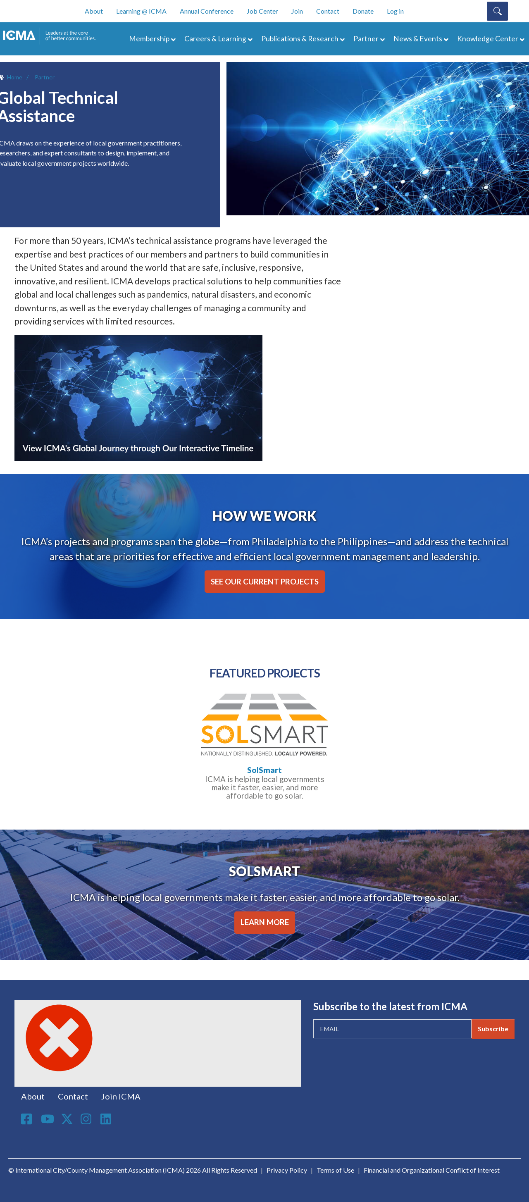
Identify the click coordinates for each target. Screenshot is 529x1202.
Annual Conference (207, 11)
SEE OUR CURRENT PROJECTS (265, 581)
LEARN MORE (265, 922)
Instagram (87, 1119)
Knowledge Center (487, 38)
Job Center (262, 11)
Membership (149, 38)
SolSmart (264, 770)
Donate (363, 11)
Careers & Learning (215, 38)
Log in (395, 11)
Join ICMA (121, 1096)
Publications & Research (299, 38)
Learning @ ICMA (141, 11)
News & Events (417, 38)
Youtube (47, 1119)
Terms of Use (335, 1170)
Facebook (27, 1119)
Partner (366, 38)
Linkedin (107, 1119)
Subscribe (493, 1029)
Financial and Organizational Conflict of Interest (432, 1170)
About (94, 11)
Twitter (67, 1119)
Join (297, 11)
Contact (327, 11)
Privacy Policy (287, 1170)
